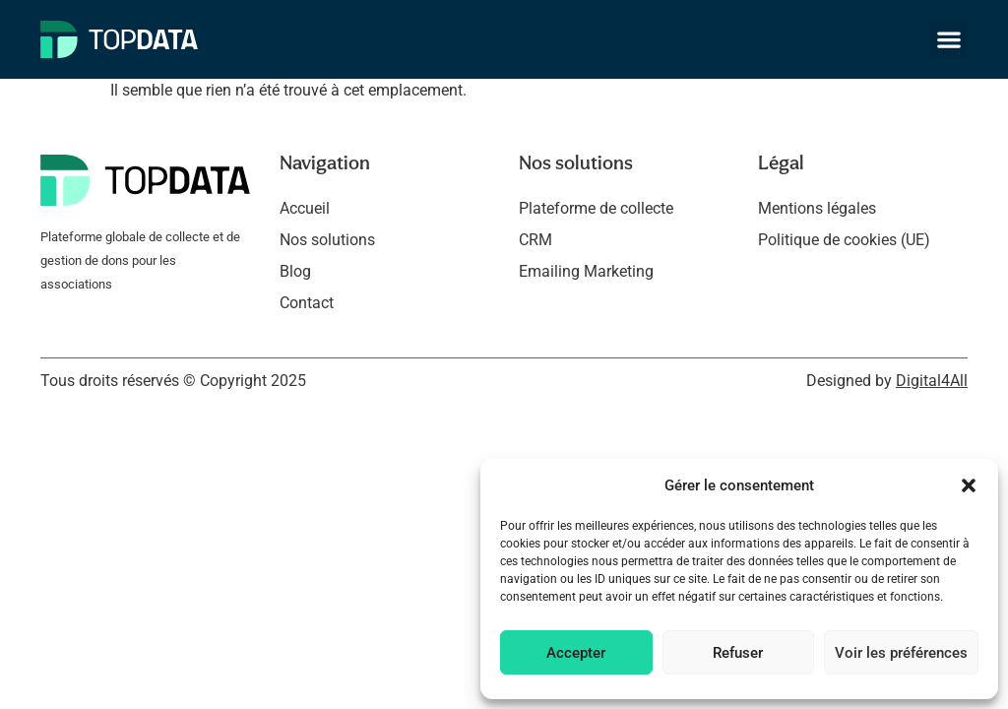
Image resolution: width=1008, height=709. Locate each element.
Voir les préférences (901, 653)
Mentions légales (817, 208)
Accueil (305, 208)
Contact (307, 302)
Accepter (575, 653)
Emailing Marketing (586, 271)
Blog (295, 271)
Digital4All (932, 380)
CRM (535, 239)
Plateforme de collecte (596, 208)
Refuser (738, 653)
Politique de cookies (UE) (844, 239)
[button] (968, 485)
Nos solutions (327, 239)
